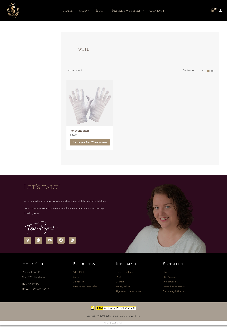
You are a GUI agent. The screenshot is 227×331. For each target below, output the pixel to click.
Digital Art (78, 287)
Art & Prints (79, 277)
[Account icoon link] (220, 10)
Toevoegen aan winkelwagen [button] (83, 145)
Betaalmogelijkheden (174, 296)
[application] (86, 10)
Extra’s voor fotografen (85, 292)
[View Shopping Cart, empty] (212, 11)
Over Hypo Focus (125, 277)
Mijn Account (170, 282)
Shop (165, 277)
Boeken (76, 282)
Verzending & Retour (174, 292)
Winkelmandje (170, 287)
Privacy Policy (123, 292)
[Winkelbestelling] (192, 70)
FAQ (118, 282)
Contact (120, 287)
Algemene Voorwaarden (129, 296)
